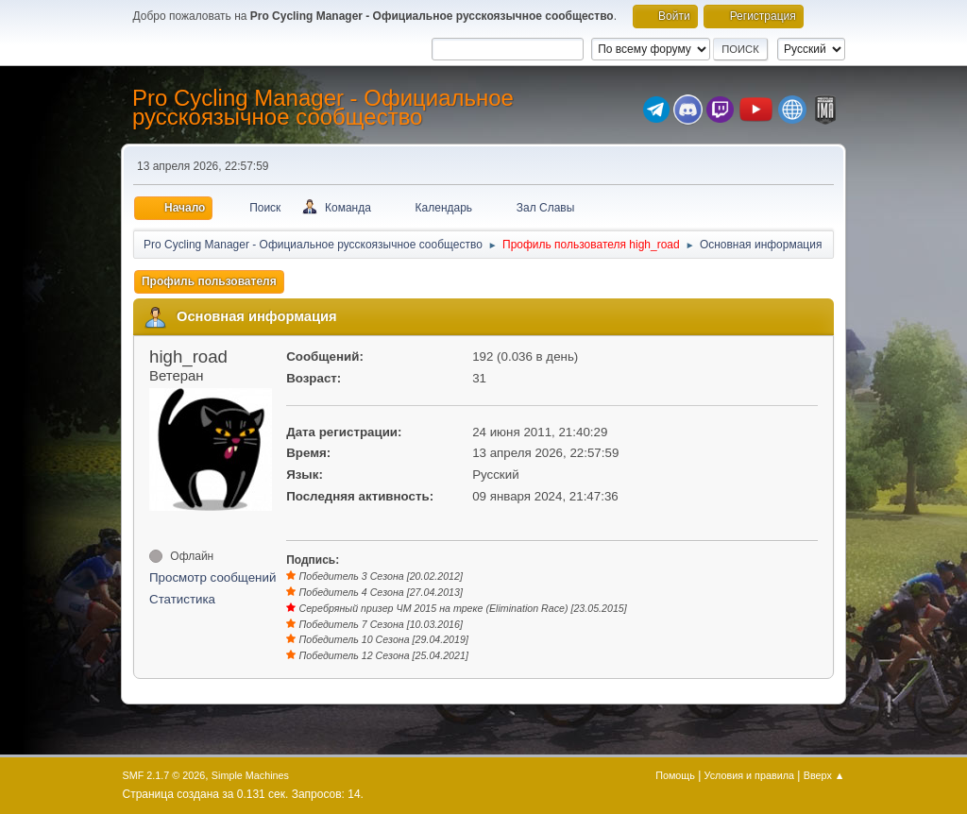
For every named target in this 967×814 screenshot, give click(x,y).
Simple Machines (250, 775)
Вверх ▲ (824, 775)
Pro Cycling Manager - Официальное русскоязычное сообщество (323, 107)
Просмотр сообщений (212, 577)
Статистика (182, 599)
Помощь (675, 775)
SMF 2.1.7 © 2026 (164, 775)
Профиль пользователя (209, 281)
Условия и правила (749, 775)
